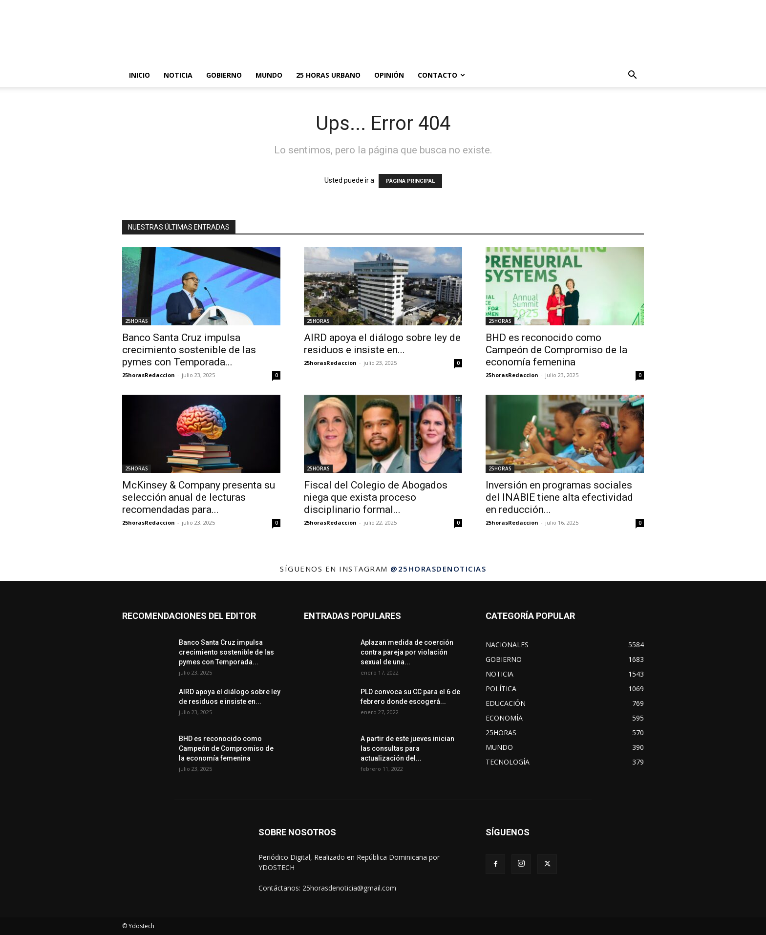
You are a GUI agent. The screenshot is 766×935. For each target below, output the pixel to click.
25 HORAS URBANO (328, 75)
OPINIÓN (389, 75)
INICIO (139, 75)
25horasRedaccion (148, 375)
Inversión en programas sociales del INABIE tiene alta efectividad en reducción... (559, 497)
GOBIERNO (224, 75)
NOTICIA (178, 75)
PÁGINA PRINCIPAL (410, 181)
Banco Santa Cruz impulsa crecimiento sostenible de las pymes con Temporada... (189, 350)
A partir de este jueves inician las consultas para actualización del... (407, 748)
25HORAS (136, 321)
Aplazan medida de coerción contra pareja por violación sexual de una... (407, 652)
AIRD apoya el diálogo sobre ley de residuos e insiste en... (382, 344)
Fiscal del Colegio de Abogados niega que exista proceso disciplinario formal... (375, 497)
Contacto (441, 75)
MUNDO (268, 75)
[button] (632, 76)
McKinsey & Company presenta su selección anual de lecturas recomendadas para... (198, 497)
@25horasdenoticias (438, 569)
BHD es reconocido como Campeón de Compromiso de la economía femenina (556, 350)
